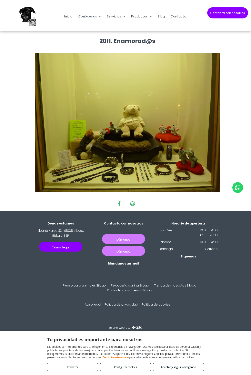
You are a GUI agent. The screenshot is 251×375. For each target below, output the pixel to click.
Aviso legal (93, 304)
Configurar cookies (125, 367)
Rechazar (72, 367)
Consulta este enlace (116, 357)
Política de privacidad (121, 304)
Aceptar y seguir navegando (178, 367)
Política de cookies (156, 304)
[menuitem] (68, 16)
